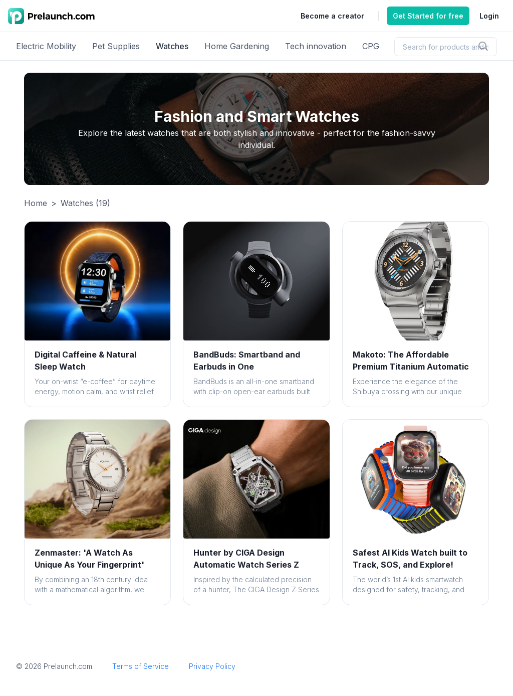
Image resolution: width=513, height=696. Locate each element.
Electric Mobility (46, 46)
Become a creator (332, 16)
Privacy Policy (212, 666)
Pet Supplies (116, 46)
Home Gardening (236, 46)
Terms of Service (140, 666)
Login (489, 16)
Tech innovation (315, 46)
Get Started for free (428, 16)
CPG (370, 46)
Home (35, 203)
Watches (172, 46)
